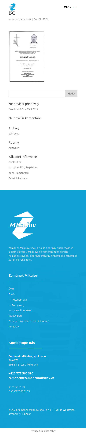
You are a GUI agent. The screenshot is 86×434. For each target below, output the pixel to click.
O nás (12, 294)
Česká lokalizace (18, 178)
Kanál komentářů (19, 172)
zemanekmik (23, 19)
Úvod (12, 288)
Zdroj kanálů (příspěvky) (23, 167)
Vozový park (15, 315)
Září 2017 (14, 133)
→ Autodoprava (18, 299)
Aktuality (14, 147)
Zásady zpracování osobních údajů (29, 321)
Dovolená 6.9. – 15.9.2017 (23, 109)
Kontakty (14, 326)
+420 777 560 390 (21, 373)
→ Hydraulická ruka (20, 310)
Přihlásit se (15, 162)
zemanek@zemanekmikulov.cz (31, 378)
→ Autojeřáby (16, 305)
